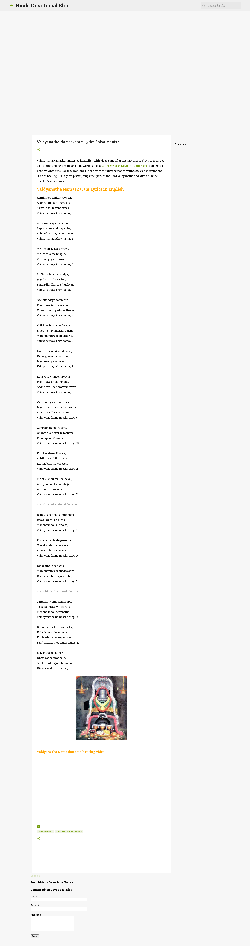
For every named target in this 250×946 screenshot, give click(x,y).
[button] (39, 149)
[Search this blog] (224, 5)
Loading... (36, 875)
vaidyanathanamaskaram (69, 831)
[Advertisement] (125, 109)
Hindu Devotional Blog (43, 5)
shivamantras (45, 831)
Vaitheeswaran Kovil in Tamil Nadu (124, 165)
